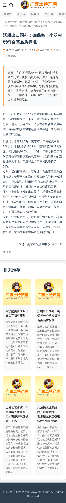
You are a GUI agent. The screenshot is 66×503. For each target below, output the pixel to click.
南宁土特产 (26, 21)
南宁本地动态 (42, 21)
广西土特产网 (10, 21)
